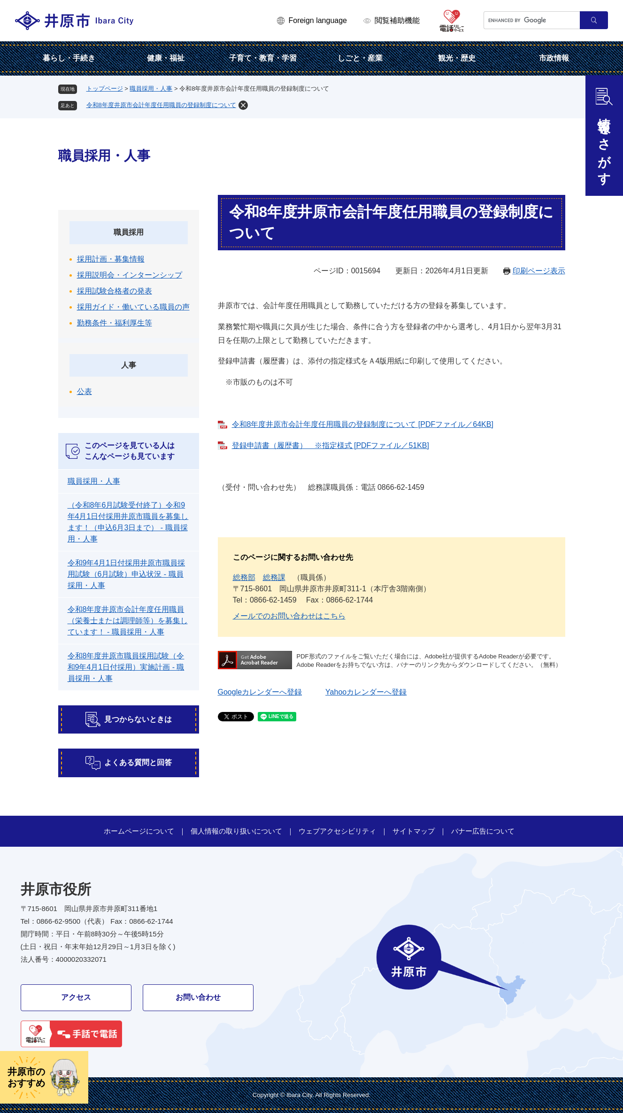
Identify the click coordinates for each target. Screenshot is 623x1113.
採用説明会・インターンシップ (129, 275)
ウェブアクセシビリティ (337, 831)
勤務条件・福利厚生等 (114, 323)
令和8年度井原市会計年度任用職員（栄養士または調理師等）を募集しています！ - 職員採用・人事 (128, 620)
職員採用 (129, 232)
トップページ (104, 88)
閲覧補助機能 (397, 20)
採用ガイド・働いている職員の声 (133, 307)
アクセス (76, 997)
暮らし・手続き (69, 58)
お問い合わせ (198, 997)
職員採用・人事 (151, 88)
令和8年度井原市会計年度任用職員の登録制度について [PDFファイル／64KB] (362, 424)
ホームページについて (139, 831)
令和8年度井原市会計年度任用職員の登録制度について (161, 104)
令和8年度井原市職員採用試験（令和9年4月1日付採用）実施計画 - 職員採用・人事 (126, 667)
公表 (84, 391)
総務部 (244, 577)
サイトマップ (413, 831)
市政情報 (554, 58)
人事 (128, 365)
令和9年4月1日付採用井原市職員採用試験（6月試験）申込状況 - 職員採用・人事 (126, 574)
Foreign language (317, 20)
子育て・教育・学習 (263, 58)
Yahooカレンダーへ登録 (366, 692)
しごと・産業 (360, 58)
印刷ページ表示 (539, 271)
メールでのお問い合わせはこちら (289, 616)
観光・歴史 (457, 58)
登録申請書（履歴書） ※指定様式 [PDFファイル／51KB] (330, 445)
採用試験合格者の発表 (114, 291)
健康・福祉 (166, 58)
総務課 (274, 577)
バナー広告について (483, 831)
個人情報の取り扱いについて (236, 831)
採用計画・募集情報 (111, 259)
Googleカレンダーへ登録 (260, 692)
